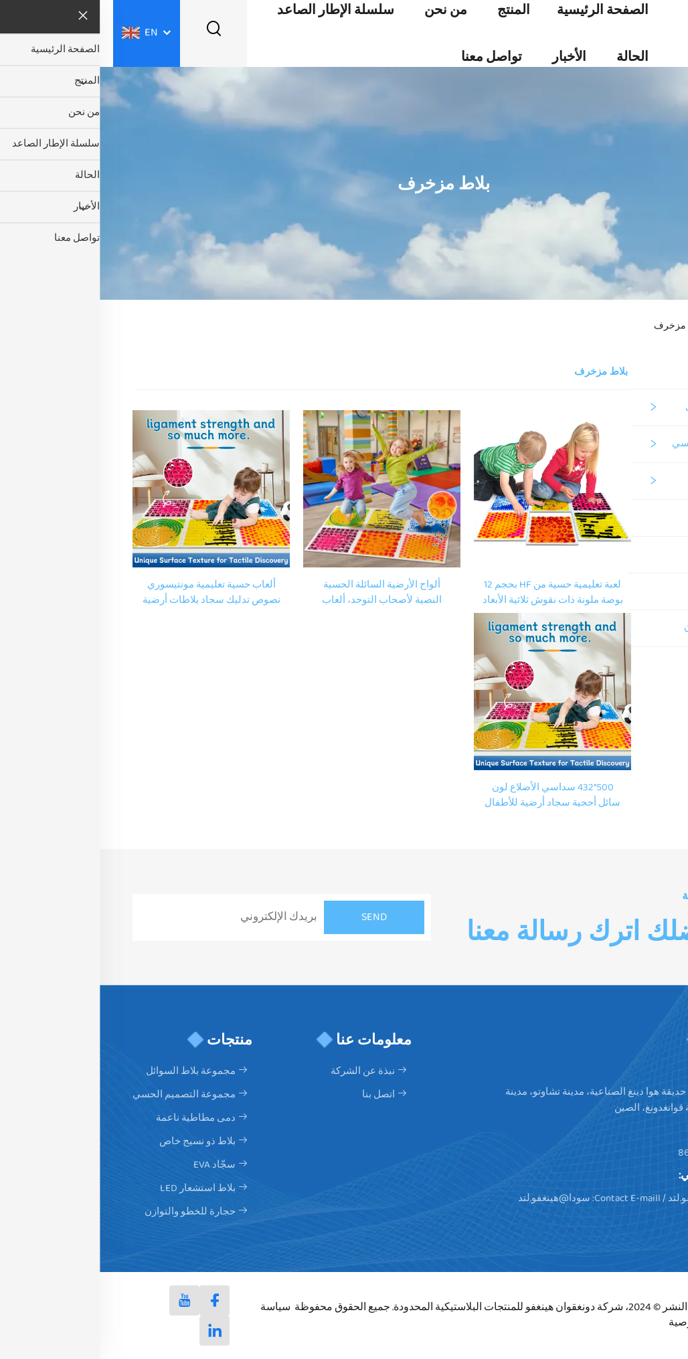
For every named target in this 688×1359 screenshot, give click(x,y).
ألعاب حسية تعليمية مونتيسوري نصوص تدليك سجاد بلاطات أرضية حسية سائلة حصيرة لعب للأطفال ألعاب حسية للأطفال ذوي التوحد (112, 592)
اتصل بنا (278, 1095)
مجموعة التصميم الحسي (623, 444)
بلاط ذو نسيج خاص (637, 518)
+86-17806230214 (616, 1153)
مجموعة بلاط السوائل (630, 407)
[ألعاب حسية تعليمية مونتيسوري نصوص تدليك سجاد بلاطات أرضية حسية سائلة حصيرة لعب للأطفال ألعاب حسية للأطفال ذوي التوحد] (111, 488)
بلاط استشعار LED (637, 591)
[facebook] (115, 1300)
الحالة (533, 57)
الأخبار (469, 57)
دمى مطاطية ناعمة (635, 481)
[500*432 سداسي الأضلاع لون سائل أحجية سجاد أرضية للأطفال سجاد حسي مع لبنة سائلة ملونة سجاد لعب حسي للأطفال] (452, 691)
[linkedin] (115, 1331)
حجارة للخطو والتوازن (629, 628)
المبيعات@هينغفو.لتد (611, 1198)
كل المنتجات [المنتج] (649, 371)
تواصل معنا (391, 57)
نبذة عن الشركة (263, 1071)
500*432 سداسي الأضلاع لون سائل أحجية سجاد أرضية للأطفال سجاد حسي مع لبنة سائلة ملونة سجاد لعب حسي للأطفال (453, 795)
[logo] (654, 33)
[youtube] (85, 1300)
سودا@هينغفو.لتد (454, 1198)
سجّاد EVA (654, 554)
